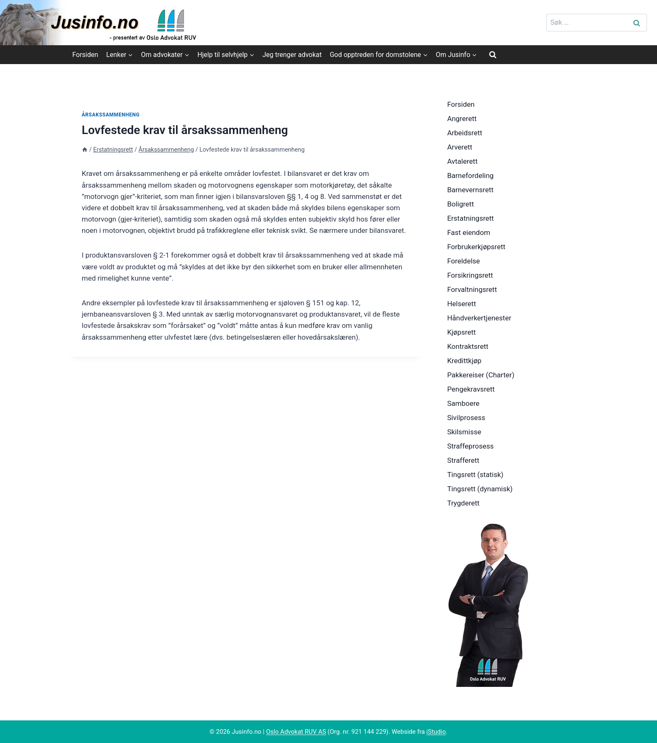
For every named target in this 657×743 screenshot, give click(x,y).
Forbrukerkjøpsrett (476, 247)
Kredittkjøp (464, 360)
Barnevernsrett (470, 190)
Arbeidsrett (464, 133)
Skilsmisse (464, 432)
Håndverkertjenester (479, 318)
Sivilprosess (466, 417)
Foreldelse (463, 261)
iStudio (436, 731)
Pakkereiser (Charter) (480, 375)
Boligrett (460, 204)
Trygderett (463, 503)
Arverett (459, 147)
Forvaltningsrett (472, 289)
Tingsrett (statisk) (475, 474)
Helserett (461, 303)
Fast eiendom (468, 232)
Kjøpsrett (461, 332)
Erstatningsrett (470, 218)
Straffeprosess (470, 446)
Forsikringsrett (470, 275)
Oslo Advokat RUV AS (296, 731)
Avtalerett (462, 161)
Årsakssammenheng (111, 115)
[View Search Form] (492, 54)
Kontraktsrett (467, 346)
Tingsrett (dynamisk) (479, 489)
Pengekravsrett (471, 389)
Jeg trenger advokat (291, 55)
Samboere (463, 403)
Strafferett (463, 460)
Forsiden (85, 55)
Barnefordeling (470, 175)
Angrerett (461, 118)
